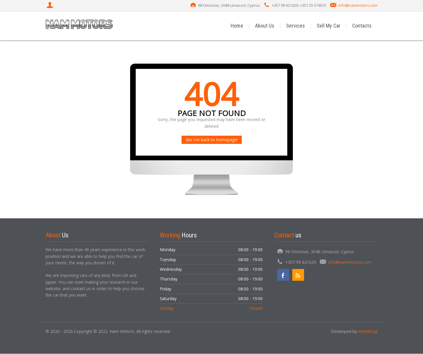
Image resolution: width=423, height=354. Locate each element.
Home (237, 26)
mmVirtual (367, 331)
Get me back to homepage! (212, 140)
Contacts (362, 26)
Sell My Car (328, 26)
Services (295, 26)
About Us (265, 26)
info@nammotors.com (357, 5)
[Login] (51, 5)
